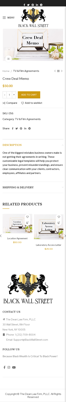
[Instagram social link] (8, 367)
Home (6, 71)
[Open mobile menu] (8, 17)
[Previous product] (55, 71)
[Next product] (61, 71)
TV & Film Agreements (26, 71)
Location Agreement (17, 238)
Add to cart (29, 94)
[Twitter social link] (28, 5)
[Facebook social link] (24, 5)
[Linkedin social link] (37, 5)
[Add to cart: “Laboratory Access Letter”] (59, 223)
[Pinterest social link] (33, 5)
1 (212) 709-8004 (25, 334)
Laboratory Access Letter (48, 245)
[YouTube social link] (14, 367)
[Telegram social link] (41, 5)
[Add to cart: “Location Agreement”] (28, 223)
